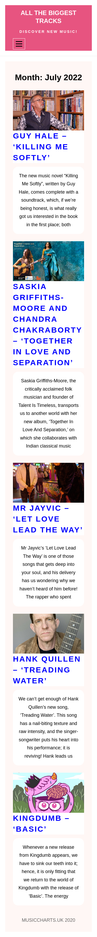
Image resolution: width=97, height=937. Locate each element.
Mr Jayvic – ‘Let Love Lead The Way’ (48, 519)
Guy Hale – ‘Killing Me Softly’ (41, 146)
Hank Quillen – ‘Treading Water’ (47, 670)
